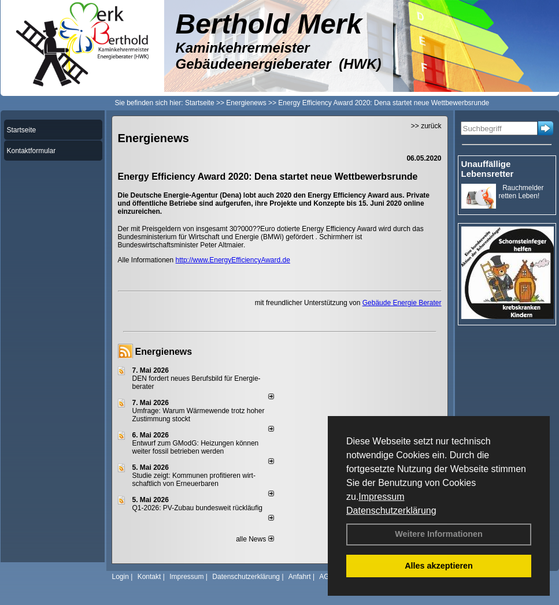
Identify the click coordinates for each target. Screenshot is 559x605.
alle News (254, 539)
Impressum (381, 497)
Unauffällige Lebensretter (487, 169)
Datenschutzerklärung (391, 510)
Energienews (163, 352)
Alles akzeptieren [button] (439, 565)
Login (120, 577)
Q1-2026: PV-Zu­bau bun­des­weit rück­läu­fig (197, 508)
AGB (326, 577)
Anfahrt (299, 577)
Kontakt (149, 577)
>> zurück (426, 126)
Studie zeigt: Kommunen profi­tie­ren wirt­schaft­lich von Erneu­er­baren (194, 480)
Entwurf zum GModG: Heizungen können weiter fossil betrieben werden (195, 447)
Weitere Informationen (439, 534)
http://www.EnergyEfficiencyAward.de (233, 260)
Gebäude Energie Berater (402, 303)
